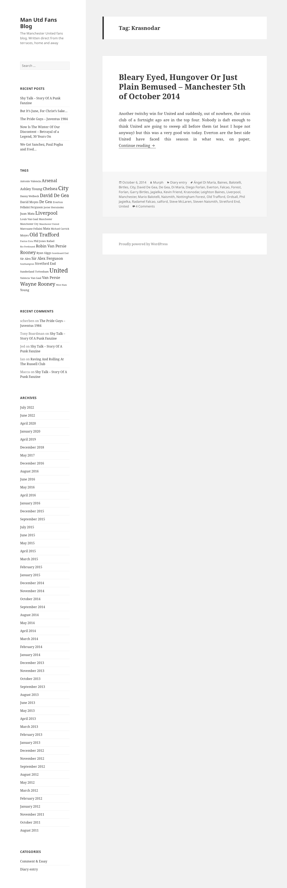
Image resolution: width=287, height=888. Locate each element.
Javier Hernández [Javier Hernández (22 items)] (54, 207)
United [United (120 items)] (58, 270)
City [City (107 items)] (63, 188)
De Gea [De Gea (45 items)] (45, 201)
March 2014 (29, 639)
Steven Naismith (205, 201)
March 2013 (29, 726)
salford (162, 201)
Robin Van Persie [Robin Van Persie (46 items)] (51, 246)
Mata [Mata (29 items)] (46, 228)
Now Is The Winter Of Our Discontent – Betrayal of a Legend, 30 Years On (40, 132)
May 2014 (27, 623)
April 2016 (28, 495)
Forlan (123, 192)
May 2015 (27, 543)
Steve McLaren (180, 201)
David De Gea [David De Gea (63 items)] (54, 195)
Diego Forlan (195, 187)
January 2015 (30, 575)
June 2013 (27, 702)
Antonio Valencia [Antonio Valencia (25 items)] (30, 181)
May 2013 (27, 710)
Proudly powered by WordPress (143, 244)
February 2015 (31, 567)
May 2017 (27, 455)
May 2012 (27, 782)
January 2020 (30, 431)
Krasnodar (191, 192)
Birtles (123, 187)
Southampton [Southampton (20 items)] (27, 264)
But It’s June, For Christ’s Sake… (44, 111)
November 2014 (32, 591)
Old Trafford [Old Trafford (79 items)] (44, 234)
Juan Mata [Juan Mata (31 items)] (27, 213)
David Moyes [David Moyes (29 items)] (29, 202)
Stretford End (229, 201)
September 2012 (32, 766)
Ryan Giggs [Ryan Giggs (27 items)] (43, 253)
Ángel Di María (205, 182)
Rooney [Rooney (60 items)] (28, 252)
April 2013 (28, 718)
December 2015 (32, 511)
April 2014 (28, 631)
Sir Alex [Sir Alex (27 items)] (25, 259)
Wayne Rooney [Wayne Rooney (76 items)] (37, 284)
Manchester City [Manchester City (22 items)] (29, 223)
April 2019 (28, 439)
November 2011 (32, 814)
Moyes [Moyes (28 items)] (24, 235)
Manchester (127, 197)
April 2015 (28, 551)
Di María (177, 187)
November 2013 (32, 671)
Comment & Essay (33, 861)
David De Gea (147, 187)
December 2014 (32, 583)
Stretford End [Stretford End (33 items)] (45, 263)
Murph (158, 182)
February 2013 (31, 734)
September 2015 (32, 519)
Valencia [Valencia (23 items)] (25, 278)
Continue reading (137, 145)
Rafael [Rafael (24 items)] (50, 241)
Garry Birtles (139, 192)
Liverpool (233, 192)
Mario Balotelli (149, 197)
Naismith (168, 197)
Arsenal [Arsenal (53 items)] (49, 180)
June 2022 (27, 415)
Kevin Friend (173, 192)
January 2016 (30, 503)
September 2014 (32, 607)
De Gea (164, 187)
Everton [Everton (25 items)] (58, 202)
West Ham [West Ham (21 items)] (61, 284)
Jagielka (156, 192)
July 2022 (27, 407)
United (124, 206)
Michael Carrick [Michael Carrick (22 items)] (60, 228)
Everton (212, 187)
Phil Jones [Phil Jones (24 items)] (40, 241)
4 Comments (145, 206)
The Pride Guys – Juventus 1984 (44, 119)
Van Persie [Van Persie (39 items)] (51, 277)
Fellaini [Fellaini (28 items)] (25, 207)
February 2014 (31, 647)
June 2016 (27, 479)
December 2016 (32, 463)
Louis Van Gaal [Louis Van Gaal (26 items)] (29, 219)
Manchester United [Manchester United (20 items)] (49, 224)
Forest (236, 187)
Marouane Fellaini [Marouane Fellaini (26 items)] (31, 228)
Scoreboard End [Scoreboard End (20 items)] (60, 253)
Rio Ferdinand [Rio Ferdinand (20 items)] (27, 246)
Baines (222, 182)
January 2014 (30, 655)
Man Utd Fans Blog (38, 23)
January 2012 (30, 806)
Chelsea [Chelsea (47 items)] (50, 188)
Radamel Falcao (143, 201)
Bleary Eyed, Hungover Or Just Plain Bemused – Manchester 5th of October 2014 (182, 86)
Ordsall (232, 197)
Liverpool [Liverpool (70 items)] (46, 213)
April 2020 (28, 423)
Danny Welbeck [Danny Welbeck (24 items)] (29, 196)
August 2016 (29, 471)
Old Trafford (216, 197)
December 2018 (32, 447)
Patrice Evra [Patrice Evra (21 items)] (26, 241)
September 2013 (32, 687)
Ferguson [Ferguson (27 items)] (36, 207)
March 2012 (29, 790)
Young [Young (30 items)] (24, 290)
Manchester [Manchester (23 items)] (45, 219)
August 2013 (29, 694)
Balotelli (235, 182)
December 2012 (32, 750)
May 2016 (27, 487)
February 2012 (31, 798)
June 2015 (27, 535)
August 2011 (29, 830)
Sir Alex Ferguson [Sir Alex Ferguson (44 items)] (47, 258)
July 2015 (27, 527)
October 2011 (30, 822)
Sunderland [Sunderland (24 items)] (27, 271)
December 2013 (32, 663)
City (132, 187)
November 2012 (32, 758)
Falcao (225, 187)
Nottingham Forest (190, 197)
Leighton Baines (213, 192)
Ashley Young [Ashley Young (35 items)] (31, 189)
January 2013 (30, 742)
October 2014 (30, 599)
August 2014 (29, 615)
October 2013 (30, 679)
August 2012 (29, 774)
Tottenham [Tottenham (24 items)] (42, 271)
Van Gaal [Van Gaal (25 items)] (36, 278)
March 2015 (29, 559)
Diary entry (29, 869)
